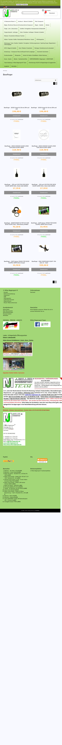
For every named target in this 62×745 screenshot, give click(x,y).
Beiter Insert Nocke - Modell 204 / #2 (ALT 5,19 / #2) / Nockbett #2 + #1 (16, 477)
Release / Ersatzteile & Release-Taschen (14, 36)
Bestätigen (19, 4)
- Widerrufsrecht (7, 301)
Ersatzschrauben (8, 55)
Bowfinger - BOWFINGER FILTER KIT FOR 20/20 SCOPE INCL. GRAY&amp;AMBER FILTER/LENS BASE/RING (16, 224)
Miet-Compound (39, 21)
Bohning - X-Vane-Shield (10, 472)
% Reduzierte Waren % (10, 21)
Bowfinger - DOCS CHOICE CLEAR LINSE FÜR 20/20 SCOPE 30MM (17, 146)
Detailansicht (16, 115)
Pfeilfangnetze (40, 39)
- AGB (4, 297)
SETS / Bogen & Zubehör (10, 48)
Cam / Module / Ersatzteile (25, 48)
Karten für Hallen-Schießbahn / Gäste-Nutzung (35, 55)
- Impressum (6, 295)
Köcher (47, 25)
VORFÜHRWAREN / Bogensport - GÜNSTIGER (41, 59)
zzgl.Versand (20, 119)
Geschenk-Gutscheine (42, 52)
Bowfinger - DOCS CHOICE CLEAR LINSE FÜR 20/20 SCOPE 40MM (44, 146)
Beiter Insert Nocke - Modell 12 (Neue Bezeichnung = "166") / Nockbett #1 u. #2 (14, 492)
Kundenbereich (8, 307)
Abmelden (5, 315)
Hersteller (14, 66)
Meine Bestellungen (8, 312)
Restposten (18, 55)
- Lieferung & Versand (8, 300)
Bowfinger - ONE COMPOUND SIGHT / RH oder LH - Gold (44, 262)
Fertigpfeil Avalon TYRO (10, 502)
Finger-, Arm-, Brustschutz (11, 28)
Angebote (6, 66)
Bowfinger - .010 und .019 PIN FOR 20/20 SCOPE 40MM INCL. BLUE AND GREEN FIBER (44, 185)
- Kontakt (5, 292)
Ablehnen (25, 4)
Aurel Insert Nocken (9, 490)
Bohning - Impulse (9, 497)
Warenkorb (52, 13)
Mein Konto (47, 10)
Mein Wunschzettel (8, 311)
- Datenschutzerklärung (9, 294)
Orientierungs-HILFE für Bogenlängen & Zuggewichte (42, 62)
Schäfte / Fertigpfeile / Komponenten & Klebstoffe (32, 28)
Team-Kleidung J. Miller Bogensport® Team (15, 62)
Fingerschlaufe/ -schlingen (11, 32)
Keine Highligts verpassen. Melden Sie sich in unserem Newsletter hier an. (41, 310)
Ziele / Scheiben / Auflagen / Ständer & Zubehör (32, 32)
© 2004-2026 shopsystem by (30, 510)
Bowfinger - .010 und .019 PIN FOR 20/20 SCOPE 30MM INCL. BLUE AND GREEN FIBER (17, 185)
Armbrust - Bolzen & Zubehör (25, 21)
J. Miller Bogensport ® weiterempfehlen (40, 471)
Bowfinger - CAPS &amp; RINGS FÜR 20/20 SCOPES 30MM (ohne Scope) (43, 223)
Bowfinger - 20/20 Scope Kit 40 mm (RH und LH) (43, 108)
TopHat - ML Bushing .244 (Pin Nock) (13, 488)
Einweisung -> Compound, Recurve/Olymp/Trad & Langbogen (19, 52)
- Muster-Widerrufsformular (10, 303)
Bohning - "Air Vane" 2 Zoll (11, 471)
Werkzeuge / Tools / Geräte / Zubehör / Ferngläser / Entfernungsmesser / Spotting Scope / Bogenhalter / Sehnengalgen (30, 43)
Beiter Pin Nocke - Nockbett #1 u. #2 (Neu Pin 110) (15, 474)
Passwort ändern (7, 314)
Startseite (32, 292)
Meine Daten (6, 309)
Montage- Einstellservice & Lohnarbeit (44, 48)
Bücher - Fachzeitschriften (20, 59)
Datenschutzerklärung (10, 4)
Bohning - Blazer (8, 496)
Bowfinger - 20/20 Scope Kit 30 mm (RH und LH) (16, 108)
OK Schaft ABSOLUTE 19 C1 (11, 487)
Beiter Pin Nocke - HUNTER (11, 485)
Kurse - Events (7, 59)
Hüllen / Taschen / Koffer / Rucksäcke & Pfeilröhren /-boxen (19, 39)
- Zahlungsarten (7, 298)
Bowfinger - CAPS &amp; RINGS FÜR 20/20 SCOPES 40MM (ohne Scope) (16, 262)
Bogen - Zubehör (39, 25)
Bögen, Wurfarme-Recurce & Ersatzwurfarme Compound (18, 25)
